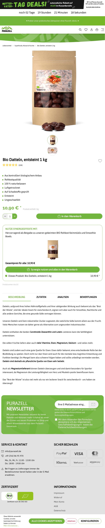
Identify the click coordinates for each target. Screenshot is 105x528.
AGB (56, 506)
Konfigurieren (90, 521)
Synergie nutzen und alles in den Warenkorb (52, 269)
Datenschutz (59, 510)
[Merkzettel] (86, 29)
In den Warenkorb (69, 216)
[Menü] (102, 29)
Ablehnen (71, 521)
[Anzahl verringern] (5, 216)
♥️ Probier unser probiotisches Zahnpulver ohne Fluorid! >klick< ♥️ (52, 21)
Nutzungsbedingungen (64, 415)
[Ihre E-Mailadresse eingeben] (72, 404)
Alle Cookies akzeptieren (47, 521)
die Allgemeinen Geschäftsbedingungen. (74, 423)
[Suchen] (80, 29)
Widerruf (58, 497)
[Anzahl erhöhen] (14, 216)
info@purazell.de (13, 451)
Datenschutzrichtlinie (72, 412)
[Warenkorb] (97, 29)
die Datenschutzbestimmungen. (75, 426)
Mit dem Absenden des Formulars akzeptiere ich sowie (75, 423)
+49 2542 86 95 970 (14, 456)
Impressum (59, 493)
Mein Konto (59, 502)
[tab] (17, 297)
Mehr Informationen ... (11, 526)
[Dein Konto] (92, 29)
